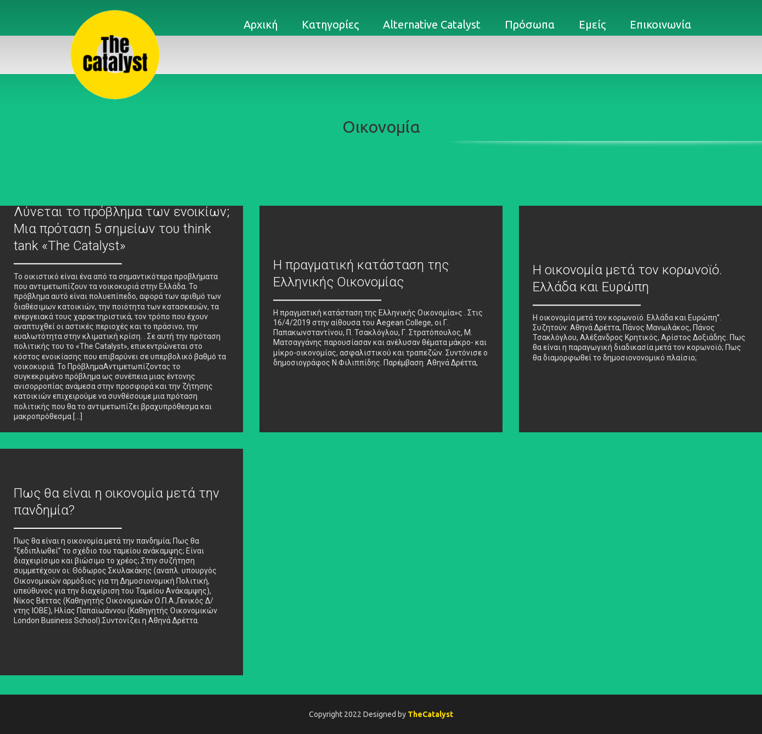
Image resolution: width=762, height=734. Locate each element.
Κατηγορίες (330, 24)
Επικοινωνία (660, 24)
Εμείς (592, 24)
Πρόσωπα (530, 24)
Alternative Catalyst (432, 24)
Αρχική (261, 24)
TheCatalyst (430, 714)
